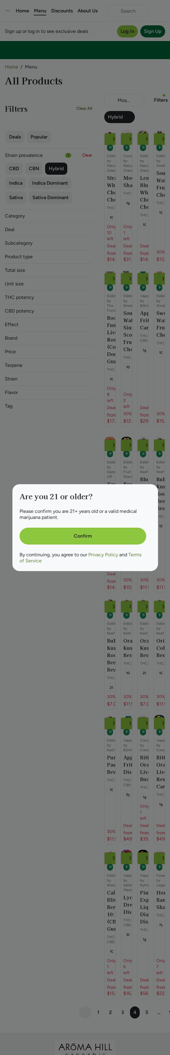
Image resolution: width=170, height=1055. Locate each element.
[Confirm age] (82, 536)
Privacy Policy (103, 555)
